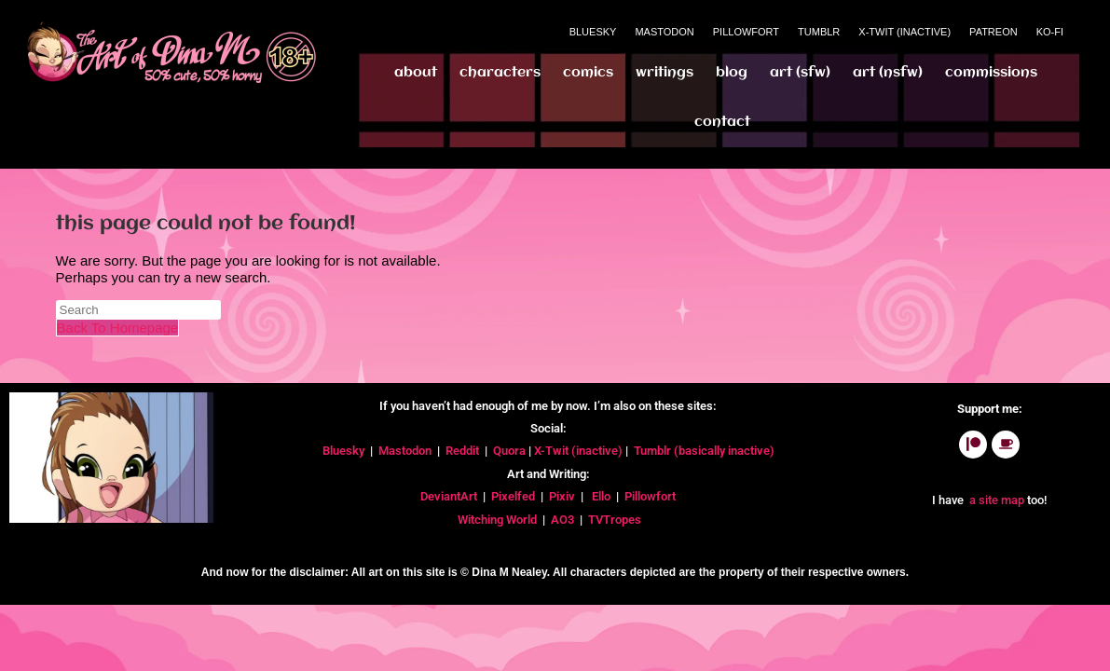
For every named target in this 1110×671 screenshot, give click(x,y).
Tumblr (819, 31)
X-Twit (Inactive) (904, 31)
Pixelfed (513, 496)
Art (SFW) (800, 72)
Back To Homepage (118, 328)
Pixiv (562, 496)
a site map (995, 500)
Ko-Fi (1049, 31)
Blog (731, 72)
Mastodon (664, 31)
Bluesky (593, 31)
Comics (588, 72)
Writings (664, 72)
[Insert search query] (138, 310)
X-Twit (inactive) (579, 451)
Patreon (993, 31)
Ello (601, 496)
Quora (510, 451)
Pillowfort (746, 31)
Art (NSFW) (888, 72)
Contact (722, 122)
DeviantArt (450, 496)
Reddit (462, 451)
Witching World (497, 520)
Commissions (991, 72)
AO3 (564, 520)
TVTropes (616, 520)
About (415, 72)
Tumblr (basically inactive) (704, 451)
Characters (500, 72)
